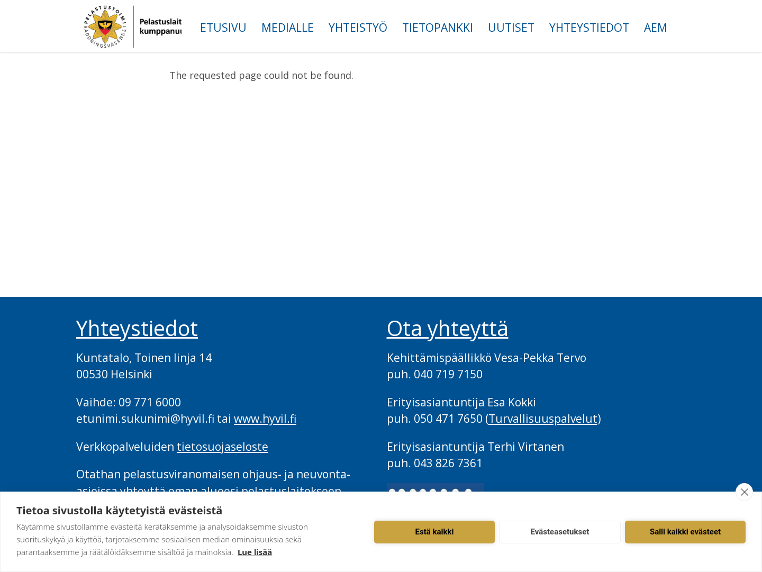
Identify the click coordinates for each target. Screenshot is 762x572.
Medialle (287, 27)
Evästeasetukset (560, 532)
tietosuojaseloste (222, 446)
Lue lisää (255, 552)
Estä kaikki (434, 532)
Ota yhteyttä (448, 328)
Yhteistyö (358, 27)
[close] (744, 492)
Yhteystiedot (589, 27)
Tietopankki (437, 27)
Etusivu (223, 27)
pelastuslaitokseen (291, 491)
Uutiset (511, 27)
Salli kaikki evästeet (685, 532)
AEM (655, 27)
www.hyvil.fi (265, 418)
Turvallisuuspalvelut (542, 418)
